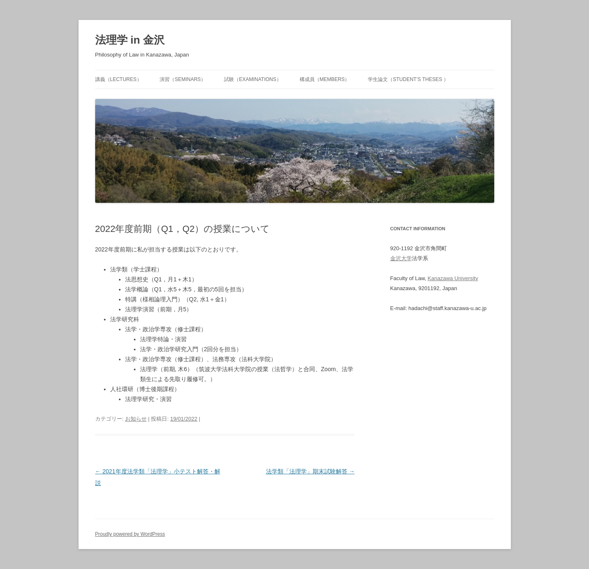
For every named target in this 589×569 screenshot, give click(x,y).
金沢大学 (401, 258)
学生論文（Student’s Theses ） (408, 79)
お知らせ (136, 419)
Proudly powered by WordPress (130, 534)
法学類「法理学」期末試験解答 (310, 471)
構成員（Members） (325, 79)
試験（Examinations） (252, 79)
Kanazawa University (453, 278)
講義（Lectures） (118, 79)
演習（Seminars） (183, 79)
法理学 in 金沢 (130, 40)
